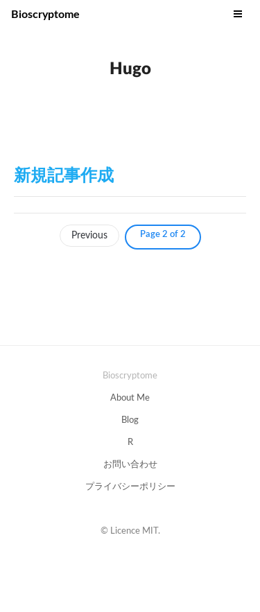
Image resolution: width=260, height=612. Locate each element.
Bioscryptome (45, 14)
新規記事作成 (64, 176)
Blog (130, 420)
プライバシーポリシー (130, 486)
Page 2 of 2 (163, 234)
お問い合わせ (130, 464)
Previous (89, 236)
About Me (130, 398)
